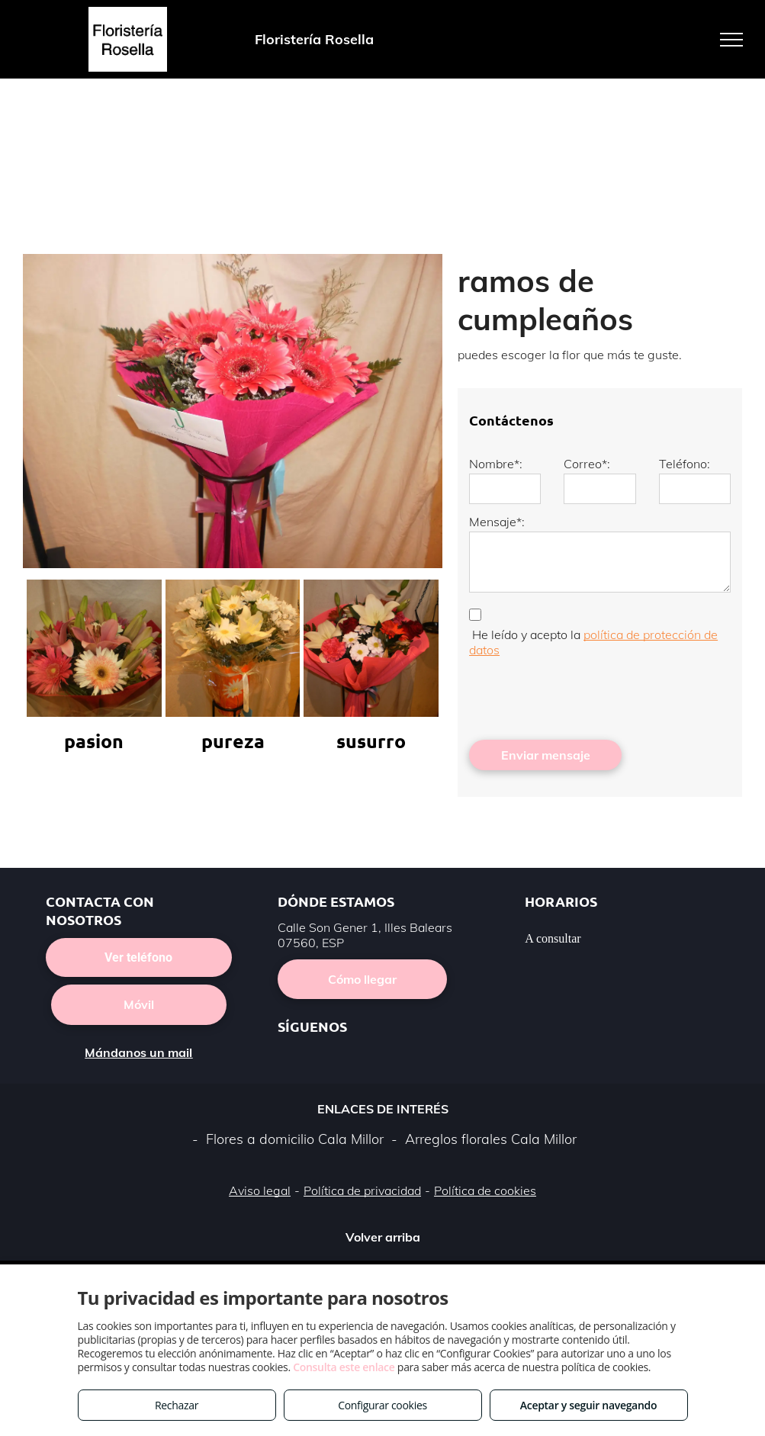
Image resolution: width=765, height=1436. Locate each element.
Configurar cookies (382, 1405)
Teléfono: (684, 463)
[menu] (731, 39)
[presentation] (585, 694)
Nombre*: (495, 463)
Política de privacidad (362, 1190)
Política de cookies (485, 1190)
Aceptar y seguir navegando (588, 1405)
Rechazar (176, 1405)
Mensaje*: (497, 521)
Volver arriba (383, 1237)
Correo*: (587, 463)
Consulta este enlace (343, 1367)
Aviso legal (260, 1190)
